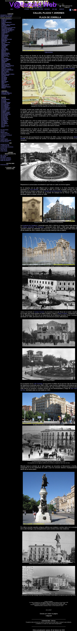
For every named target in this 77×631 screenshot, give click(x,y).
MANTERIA (3, 50)
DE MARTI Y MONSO (5, 112)
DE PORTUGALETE (5, 113)
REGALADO (3, 73)
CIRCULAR (3, 98)
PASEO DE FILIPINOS (5, 64)
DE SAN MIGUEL (4, 115)
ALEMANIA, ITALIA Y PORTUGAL (8, 24)
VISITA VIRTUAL (3, 149)
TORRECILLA (4, 85)
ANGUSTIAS (4, 26)
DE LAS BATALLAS (5, 108)
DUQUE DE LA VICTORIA (6, 39)
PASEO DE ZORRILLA (5, 66)
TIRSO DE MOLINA (5, 84)
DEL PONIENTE (4, 123)
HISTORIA (2, 131)
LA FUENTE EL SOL (5, 94)
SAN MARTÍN (4, 78)
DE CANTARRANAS (5, 99)
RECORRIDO (3, 136)
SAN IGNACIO (4, 77)
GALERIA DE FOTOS (4, 144)
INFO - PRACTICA (4, 155)
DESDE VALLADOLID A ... (5, 160)
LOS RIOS (2, 137)
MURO (2, 57)
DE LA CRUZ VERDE (5, 103)
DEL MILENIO (4, 122)
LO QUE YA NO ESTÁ (4, 133)
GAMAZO (3, 43)
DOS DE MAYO (4, 38)
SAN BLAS (3, 76)
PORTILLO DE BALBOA (6, 68)
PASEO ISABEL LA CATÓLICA (7, 65)
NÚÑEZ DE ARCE (5, 60)
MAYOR (2, 126)
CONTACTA (61, 9)
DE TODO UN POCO (4, 141)
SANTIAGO (3, 80)
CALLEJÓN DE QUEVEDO (6, 28)
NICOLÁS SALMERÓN (6, 59)
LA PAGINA (26, 9)
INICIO (11, 9)
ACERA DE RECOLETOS (6, 19)
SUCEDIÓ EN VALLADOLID (6, 135)
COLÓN (2, 34)
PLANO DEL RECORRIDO (5, 159)
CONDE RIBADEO (5, 35)
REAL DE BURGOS (5, 72)
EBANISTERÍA (4, 40)
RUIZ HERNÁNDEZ (5, 75)
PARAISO (3, 62)
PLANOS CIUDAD (4, 139)
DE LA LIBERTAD (5, 104)
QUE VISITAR (3, 156)
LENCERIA (3, 47)
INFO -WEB (54, 9)
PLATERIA (3, 67)
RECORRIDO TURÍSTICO (5, 157)
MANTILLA (3, 52)
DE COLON (3, 100)
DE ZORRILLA (4, 120)
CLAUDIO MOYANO (5, 31)
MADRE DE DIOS (4, 49)
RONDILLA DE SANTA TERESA (7, 74)
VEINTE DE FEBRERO (5, 86)
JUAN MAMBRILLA (5, 44)
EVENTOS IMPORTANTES (5, 140)
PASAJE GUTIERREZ (5, 63)
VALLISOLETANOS (4, 129)
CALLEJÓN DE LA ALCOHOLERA (8, 27)
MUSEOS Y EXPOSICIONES (6, 16)
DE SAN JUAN (4, 116)
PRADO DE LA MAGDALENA (7, 70)
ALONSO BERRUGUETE (6, 22)
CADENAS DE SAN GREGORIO (7, 29)
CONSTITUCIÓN (4, 36)
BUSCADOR (47, 9)
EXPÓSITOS (3, 41)
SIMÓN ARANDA (4, 81)
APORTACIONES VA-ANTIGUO (6, 147)
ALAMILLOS (3, 20)
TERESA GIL (4, 82)
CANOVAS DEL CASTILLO (6, 30)
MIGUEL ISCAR (4, 55)
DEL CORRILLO (4, 121)
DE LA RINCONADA (5, 105)
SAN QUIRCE (4, 79)
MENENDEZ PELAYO (5, 54)
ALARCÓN (3, 21)
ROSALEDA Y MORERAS (6, 93)
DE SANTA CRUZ (4, 119)
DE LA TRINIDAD (4, 106)
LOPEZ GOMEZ (4, 48)
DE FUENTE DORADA (5, 102)
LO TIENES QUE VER (4, 145)
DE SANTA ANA (4, 118)
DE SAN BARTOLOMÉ (6, 114)
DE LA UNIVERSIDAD (5, 107)
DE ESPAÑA (3, 101)
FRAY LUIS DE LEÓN (5, 42)
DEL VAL (3, 124)
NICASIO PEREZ (4, 58)
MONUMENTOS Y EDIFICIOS (6, 15)
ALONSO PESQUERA (5, 25)
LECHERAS (3, 46)
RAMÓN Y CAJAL (5, 71)
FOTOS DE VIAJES (4, 164)
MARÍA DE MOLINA (5, 53)
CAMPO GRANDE (5, 92)
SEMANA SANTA (3, 132)
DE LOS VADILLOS (5, 110)
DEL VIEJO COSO (5, 125)
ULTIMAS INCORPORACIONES (36, 9)
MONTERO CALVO (5, 56)
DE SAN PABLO (4, 117)
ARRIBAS (3, 23)
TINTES (2, 83)
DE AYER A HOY (3, 148)
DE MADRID (3, 111)
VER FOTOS (49, 52)
